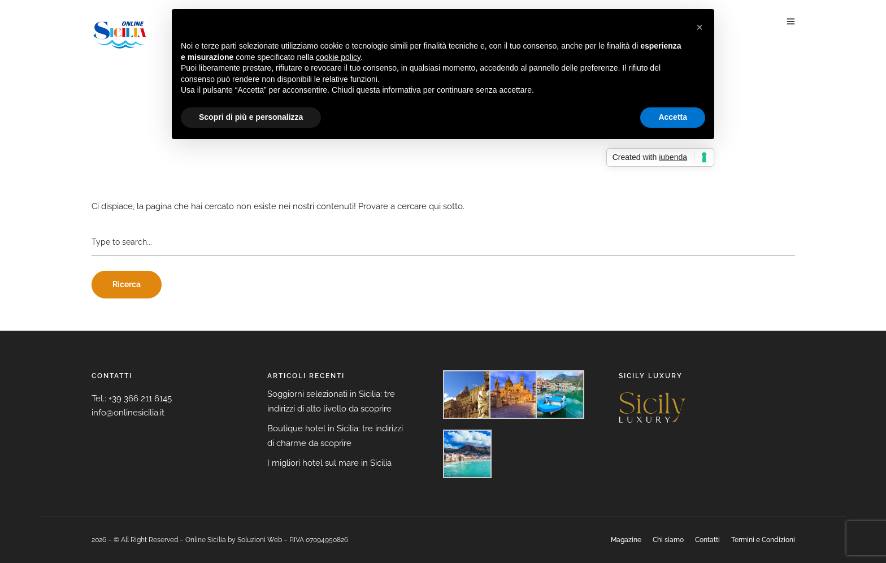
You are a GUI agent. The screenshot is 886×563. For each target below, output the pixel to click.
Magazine (626, 540)
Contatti (707, 540)
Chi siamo (668, 540)
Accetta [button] (672, 117)
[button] (699, 27)
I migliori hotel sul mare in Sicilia (329, 463)
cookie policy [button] (338, 57)
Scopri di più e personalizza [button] (251, 117)
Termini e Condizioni (763, 540)
